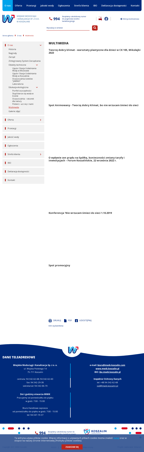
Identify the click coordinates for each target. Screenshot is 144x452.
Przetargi (31, 5)
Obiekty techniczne (17, 65)
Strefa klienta (81, 3)
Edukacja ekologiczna (18, 87)
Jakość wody (47, 5)
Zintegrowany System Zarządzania (24, 61)
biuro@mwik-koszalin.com (111, 365)
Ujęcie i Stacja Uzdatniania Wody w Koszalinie (24, 74)
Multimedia (14, 107)
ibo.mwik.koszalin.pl (110, 372)
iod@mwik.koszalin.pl (107, 385)
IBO (95, 7)
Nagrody (13, 53)
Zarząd (12, 57)
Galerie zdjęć (14, 111)
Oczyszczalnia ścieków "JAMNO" (22, 80)
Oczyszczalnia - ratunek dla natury (23, 100)
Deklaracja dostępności (114, 5)
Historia (12, 49)
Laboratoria (17, 84)
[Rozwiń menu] (40, 45)
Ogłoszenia (64, 5)
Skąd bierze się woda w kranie (22, 94)
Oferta (18, 3)
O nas (7, 3)
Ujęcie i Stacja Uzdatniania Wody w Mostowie (24, 69)
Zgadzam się (72, 447)
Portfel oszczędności (21, 90)
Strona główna (7, 35)
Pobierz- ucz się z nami (22, 104)
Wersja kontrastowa (131, 19)
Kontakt (135, 5)
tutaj (116, 437)
